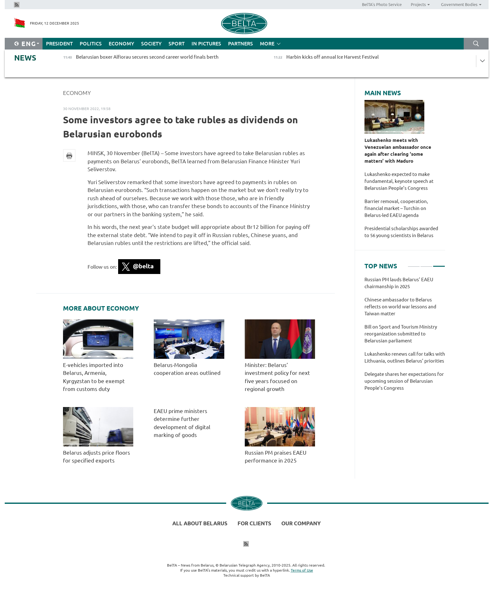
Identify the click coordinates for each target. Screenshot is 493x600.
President (59, 43)
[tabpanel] (404, 337)
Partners (240, 43)
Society (151, 43)
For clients (254, 523)
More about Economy (101, 308)
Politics (91, 43)
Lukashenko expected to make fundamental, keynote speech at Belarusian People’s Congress (398, 181)
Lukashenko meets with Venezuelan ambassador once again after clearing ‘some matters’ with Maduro (397, 150)
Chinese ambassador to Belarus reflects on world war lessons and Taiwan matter (400, 306)
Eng (28, 43)
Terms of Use (302, 570)
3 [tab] (439, 263)
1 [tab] (414, 263)
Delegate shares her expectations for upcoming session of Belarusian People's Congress (404, 381)
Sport (177, 43)
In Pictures (206, 43)
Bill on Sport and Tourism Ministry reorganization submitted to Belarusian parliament (400, 333)
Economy (121, 43)
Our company (301, 523)
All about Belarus (199, 523)
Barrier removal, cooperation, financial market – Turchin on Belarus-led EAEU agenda (396, 208)
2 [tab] (426, 263)
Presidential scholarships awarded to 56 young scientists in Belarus (401, 232)
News (25, 58)
